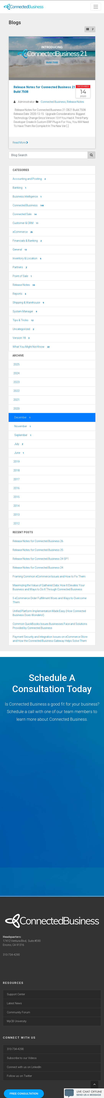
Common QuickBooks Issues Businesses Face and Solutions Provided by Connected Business (50, 625)
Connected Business (53, 101)
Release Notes (75, 101)
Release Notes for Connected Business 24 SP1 (41, 558)
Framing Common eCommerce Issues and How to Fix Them (49, 576)
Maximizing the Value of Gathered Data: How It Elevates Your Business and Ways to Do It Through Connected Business (49, 587)
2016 (16, 488)
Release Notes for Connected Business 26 (38, 541)
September (23, 435)
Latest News (14, 1003)
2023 (16, 382)
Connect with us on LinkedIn (24, 1067)
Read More (20, 142)
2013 (16, 514)
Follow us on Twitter (19, 1076)
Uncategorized (24, 329)
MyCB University (16, 1021)
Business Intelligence (27, 196)
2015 (16, 496)
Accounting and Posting (29, 179)
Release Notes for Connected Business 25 (38, 549)
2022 (16, 390)
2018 (16, 470)
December (22, 417)
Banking (20, 188)
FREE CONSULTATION (24, 1093)
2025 (16, 364)
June (19, 453)
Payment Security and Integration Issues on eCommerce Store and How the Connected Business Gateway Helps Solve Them (50, 638)
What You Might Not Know (31, 347)
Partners (20, 267)
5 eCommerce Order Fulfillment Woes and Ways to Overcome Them (49, 600)
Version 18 (21, 338)
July (19, 444)
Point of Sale (23, 276)
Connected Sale (25, 214)
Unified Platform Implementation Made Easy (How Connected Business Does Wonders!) (49, 613)
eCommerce (23, 232)
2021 (16, 399)
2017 (16, 479)
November (23, 426)
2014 (16, 505)
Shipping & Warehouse (29, 302)
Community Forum (18, 1012)
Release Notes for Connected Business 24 (38, 567)
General (20, 249)
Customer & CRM (26, 223)
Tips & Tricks (23, 320)
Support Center (16, 994)
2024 (16, 373)
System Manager (25, 311)
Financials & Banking (27, 241)
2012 (16, 523)
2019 (16, 461)
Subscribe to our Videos (22, 1058)
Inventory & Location (27, 258)
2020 (16, 408)
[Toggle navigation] (95, 7)
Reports (20, 294)
